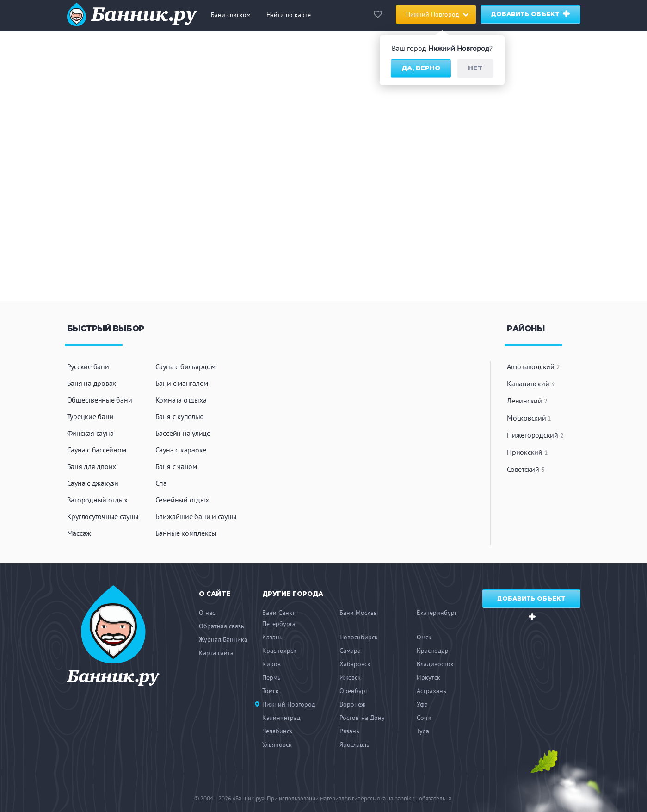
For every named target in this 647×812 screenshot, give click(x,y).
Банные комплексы (185, 533)
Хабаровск (354, 664)
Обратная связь (221, 626)
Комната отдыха (181, 399)
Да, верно (420, 68)
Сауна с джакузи (92, 483)
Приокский (527, 452)
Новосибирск (358, 637)
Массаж (79, 533)
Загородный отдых (97, 499)
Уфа (422, 704)
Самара (350, 650)
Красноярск (279, 650)
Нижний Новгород (288, 704)
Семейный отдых (182, 499)
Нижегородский (535, 435)
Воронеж (352, 704)
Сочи (424, 717)
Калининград (281, 717)
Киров (271, 664)
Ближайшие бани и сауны (196, 516)
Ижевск (350, 677)
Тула (423, 731)
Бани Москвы (358, 612)
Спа (161, 483)
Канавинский (531, 383)
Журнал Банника (223, 639)
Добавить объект (530, 14)
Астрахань (431, 691)
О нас (207, 612)
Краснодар (433, 650)
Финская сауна (90, 433)
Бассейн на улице (182, 433)
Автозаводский (533, 366)
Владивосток (435, 664)
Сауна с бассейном (96, 449)
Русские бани (88, 366)
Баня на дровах (92, 383)
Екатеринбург (437, 612)
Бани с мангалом (181, 383)
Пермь (271, 677)
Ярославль (354, 744)
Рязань (349, 731)
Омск (424, 637)
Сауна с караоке (180, 449)
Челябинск (277, 731)
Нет (475, 68)
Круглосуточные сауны (103, 516)
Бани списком (231, 15)
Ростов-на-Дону (362, 717)
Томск (270, 691)
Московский (529, 417)
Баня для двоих (92, 466)
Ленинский (527, 400)
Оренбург (353, 691)
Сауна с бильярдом (185, 366)
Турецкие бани (90, 416)
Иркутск (428, 677)
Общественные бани (99, 399)
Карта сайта (216, 653)
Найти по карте (288, 15)
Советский (525, 469)
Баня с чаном (176, 466)
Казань (272, 637)
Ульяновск (277, 744)
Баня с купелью (179, 416)
